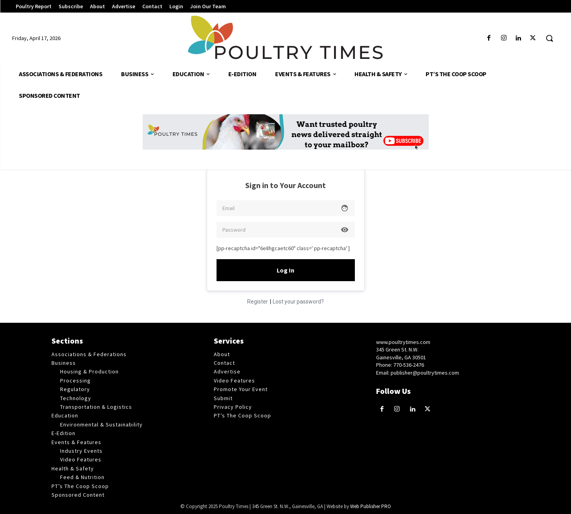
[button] (549, 38)
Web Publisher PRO (370, 506)
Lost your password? (298, 301)
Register (257, 301)
